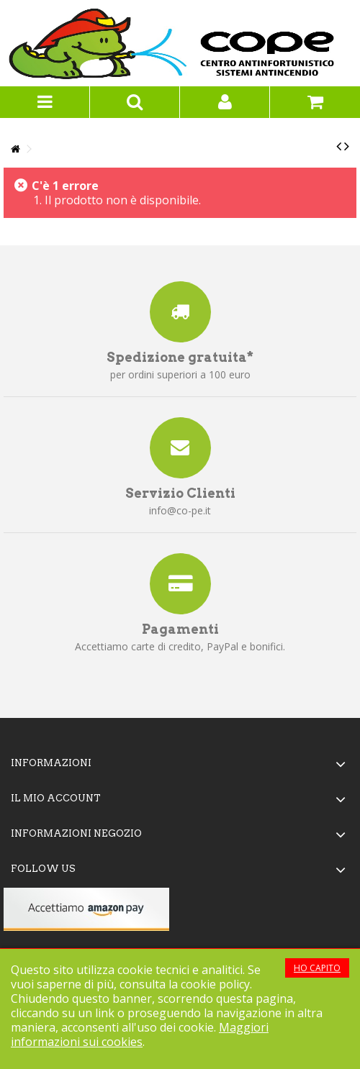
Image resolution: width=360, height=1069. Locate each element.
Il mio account (56, 798)
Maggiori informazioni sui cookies (140, 1034)
